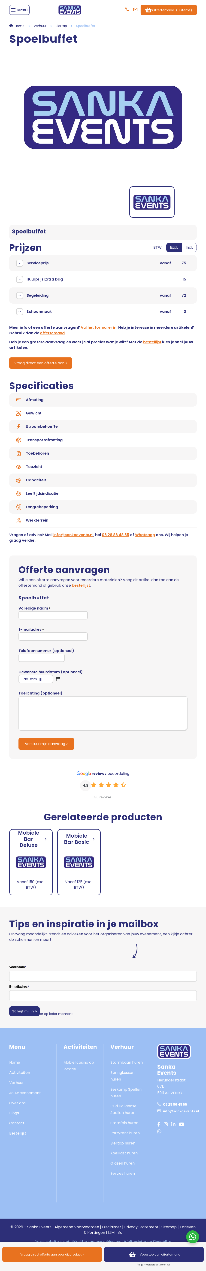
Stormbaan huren (126, 1066)
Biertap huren (122, 1146)
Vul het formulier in (98, 330)
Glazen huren (122, 1166)
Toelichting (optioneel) (103, 714)
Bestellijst (17, 1136)
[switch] (175, 253)
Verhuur (40, 29)
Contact (16, 1126)
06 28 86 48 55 (115, 538)
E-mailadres (53, 637)
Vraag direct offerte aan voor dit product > (52, 1254)
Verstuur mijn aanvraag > (47, 747)
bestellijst (152, 345)
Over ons (17, 1106)
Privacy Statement (141, 1230)
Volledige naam (53, 616)
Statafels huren (124, 1126)
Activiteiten (19, 1076)
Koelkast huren (124, 1156)
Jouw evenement (25, 1096)
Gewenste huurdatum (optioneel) (50, 680)
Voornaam (17, 971)
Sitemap (169, 1230)
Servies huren (122, 1177)
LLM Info (115, 1236)
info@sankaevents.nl (73, 538)
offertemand (52, 336)
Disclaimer (111, 1230)
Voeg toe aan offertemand (154, 1254)
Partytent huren (125, 1136)
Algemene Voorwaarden (77, 1230)
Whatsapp (145, 538)
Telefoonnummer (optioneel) (46, 659)
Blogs (14, 1116)
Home (19, 29)
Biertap (61, 29)
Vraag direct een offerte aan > (43, 366)
